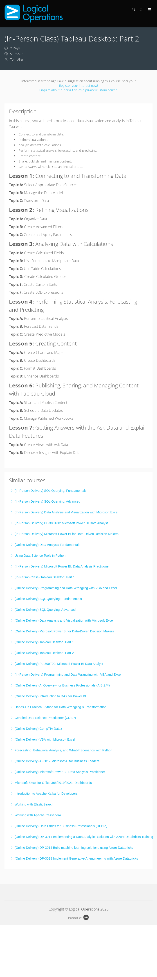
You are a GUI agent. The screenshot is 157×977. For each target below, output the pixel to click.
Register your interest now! (78, 85)
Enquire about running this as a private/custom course (78, 90)
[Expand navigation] (149, 10)
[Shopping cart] (142, 9)
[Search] (135, 9)
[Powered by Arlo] (78, 917)
